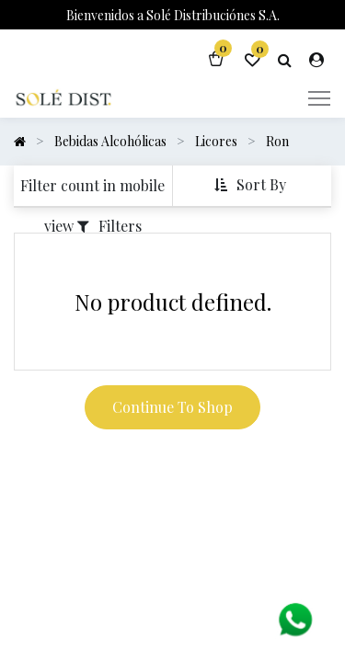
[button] (252, 185)
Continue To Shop (172, 407)
